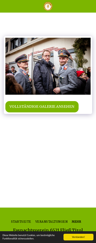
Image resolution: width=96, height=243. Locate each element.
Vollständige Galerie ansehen (41, 106)
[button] (5, 6)
